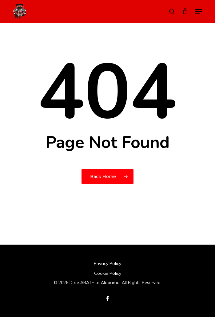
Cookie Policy (107, 273)
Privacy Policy (107, 263)
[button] (198, 11)
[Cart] (185, 11)
